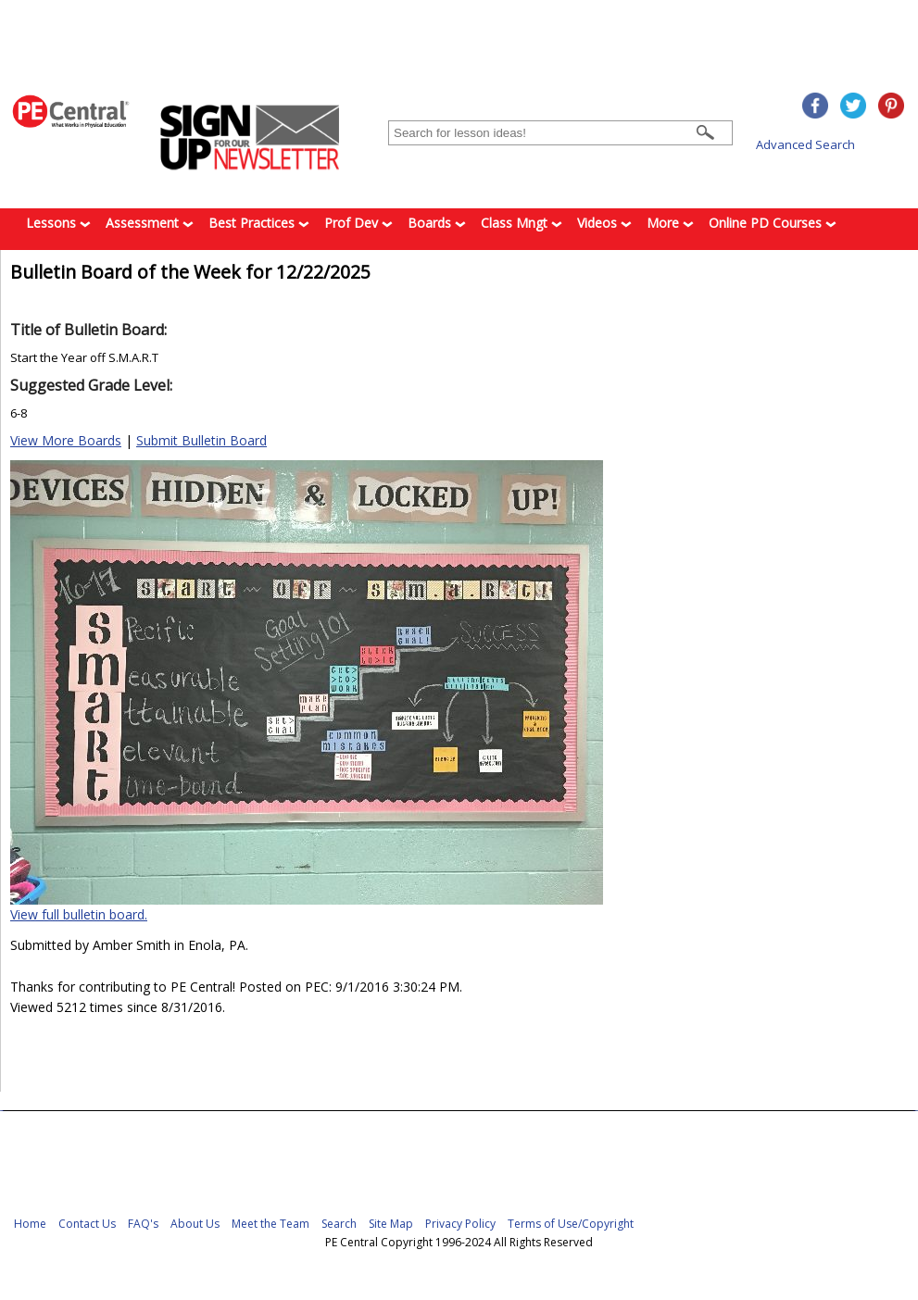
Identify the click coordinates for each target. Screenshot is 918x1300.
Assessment (150, 222)
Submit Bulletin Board (201, 440)
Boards (437, 222)
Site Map (391, 1223)
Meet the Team (270, 1223)
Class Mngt (521, 222)
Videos (604, 222)
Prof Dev (358, 222)
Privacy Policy (460, 1223)
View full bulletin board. (78, 914)
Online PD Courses (772, 222)
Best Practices (258, 222)
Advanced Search (805, 144)
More (670, 222)
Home (30, 1223)
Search (339, 1223)
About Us (195, 1223)
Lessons (58, 222)
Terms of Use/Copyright (571, 1223)
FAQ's (143, 1223)
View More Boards (65, 440)
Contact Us (87, 1223)
